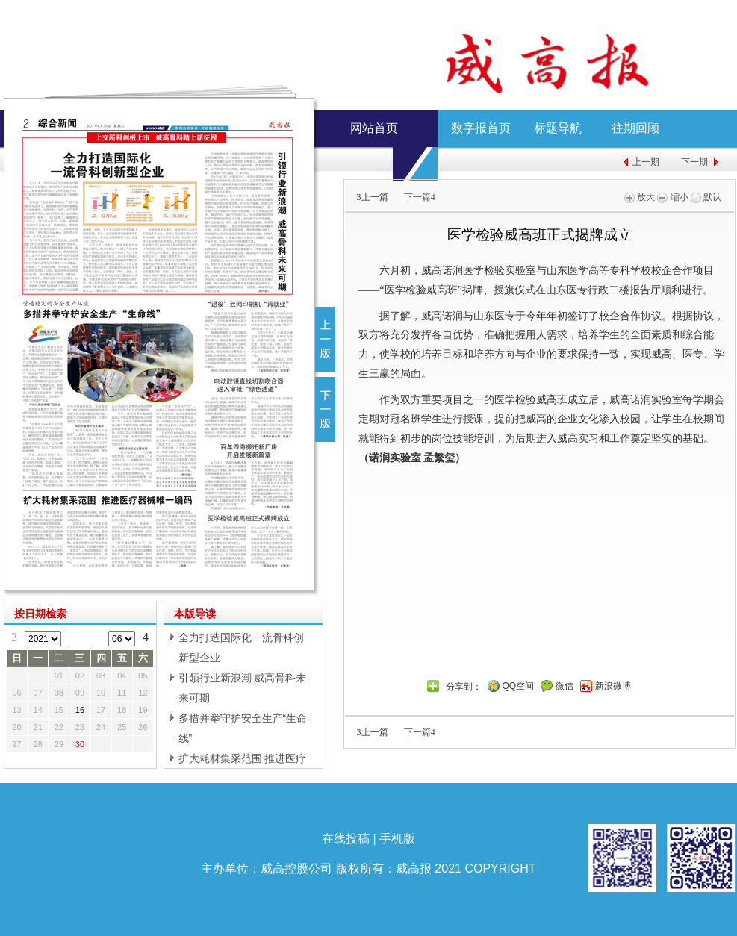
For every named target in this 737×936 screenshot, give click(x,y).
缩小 (672, 197)
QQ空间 (519, 686)
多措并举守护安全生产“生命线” (243, 728)
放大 (639, 197)
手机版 (397, 838)
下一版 (325, 409)
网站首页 (374, 128)
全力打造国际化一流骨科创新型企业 (241, 647)
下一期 (694, 162)
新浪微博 (613, 686)
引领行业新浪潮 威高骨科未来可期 (242, 688)
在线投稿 (346, 838)
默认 (706, 197)
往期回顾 (635, 128)
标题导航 (558, 128)
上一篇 (372, 197)
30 (79, 744)
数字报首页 (481, 128)
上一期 (645, 162)
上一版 (325, 339)
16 (79, 709)
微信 (564, 686)
